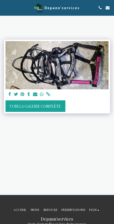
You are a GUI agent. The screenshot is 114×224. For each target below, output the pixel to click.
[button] (5, 7)
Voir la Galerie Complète (35, 106)
